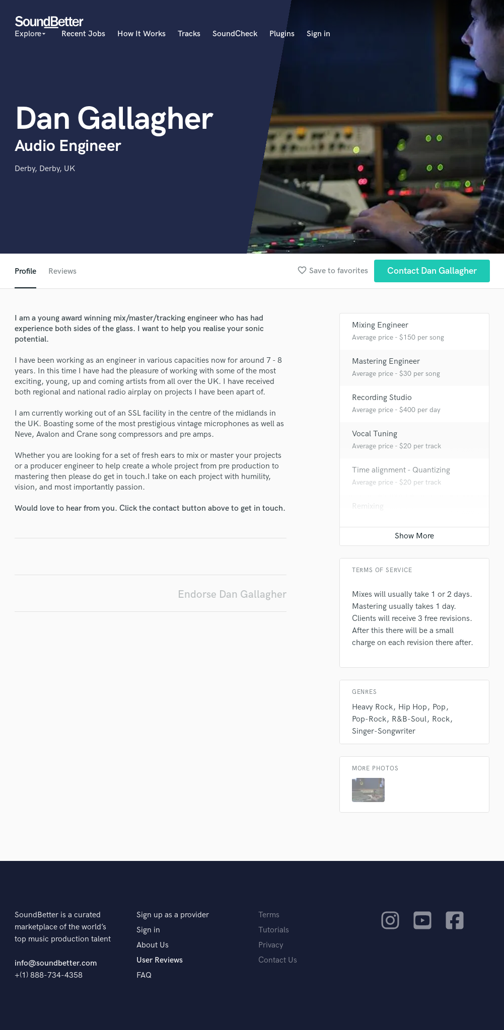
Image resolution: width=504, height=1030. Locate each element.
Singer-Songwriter (383, 731)
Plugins (282, 34)
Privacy (270, 945)
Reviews (62, 271)
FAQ (144, 975)
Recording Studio (382, 398)
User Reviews (159, 960)
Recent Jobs (83, 34)
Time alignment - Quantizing (401, 470)
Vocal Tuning (374, 434)
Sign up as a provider (172, 915)
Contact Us (277, 960)
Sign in (318, 34)
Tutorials (273, 930)
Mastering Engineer (386, 361)
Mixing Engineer (380, 325)
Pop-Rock (369, 719)
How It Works (141, 34)
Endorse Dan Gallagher (232, 594)
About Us (152, 945)
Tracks (189, 34)
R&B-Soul (409, 719)
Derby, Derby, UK (45, 169)
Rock (441, 719)
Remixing (368, 506)
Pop (439, 707)
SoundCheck (234, 34)
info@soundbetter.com (56, 963)
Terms (268, 915)
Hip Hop (412, 707)
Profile (25, 271)
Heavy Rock (372, 707)
